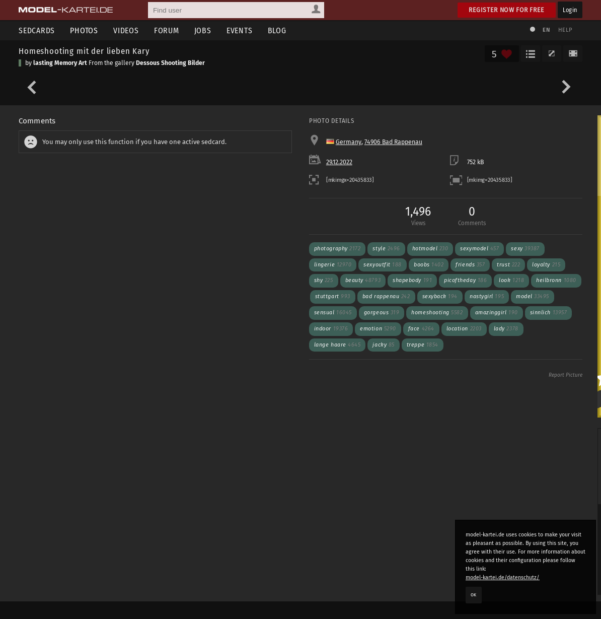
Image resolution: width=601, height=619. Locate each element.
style (386, 248)
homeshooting (437, 312)
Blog (277, 30)
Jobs (202, 30)
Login (570, 10)
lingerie (333, 264)
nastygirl (487, 296)
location (464, 328)
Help (565, 30)
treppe (422, 344)
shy (323, 280)
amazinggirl (496, 312)
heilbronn (556, 280)
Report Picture (565, 375)
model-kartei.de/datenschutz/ (503, 577)
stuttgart (332, 296)
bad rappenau (386, 296)
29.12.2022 (339, 162)
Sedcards (37, 30)
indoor (331, 328)
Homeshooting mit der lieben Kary (84, 51)
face (421, 328)
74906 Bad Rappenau (393, 142)
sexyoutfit (382, 264)
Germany (348, 142)
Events (240, 30)
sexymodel (479, 248)
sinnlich (548, 312)
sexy (525, 248)
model (532, 296)
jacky (383, 344)
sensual (333, 312)
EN (546, 30)
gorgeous (382, 312)
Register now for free (507, 10)
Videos (126, 30)
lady (506, 328)
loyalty (546, 264)
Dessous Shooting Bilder (170, 62)
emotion (378, 328)
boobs (428, 264)
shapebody (412, 280)
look (511, 280)
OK (474, 595)
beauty (363, 280)
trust (508, 264)
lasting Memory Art (60, 62)
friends (470, 264)
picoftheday (465, 280)
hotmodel (430, 248)
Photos (84, 30)
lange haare (337, 344)
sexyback (440, 296)
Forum (166, 30)
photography (337, 248)
